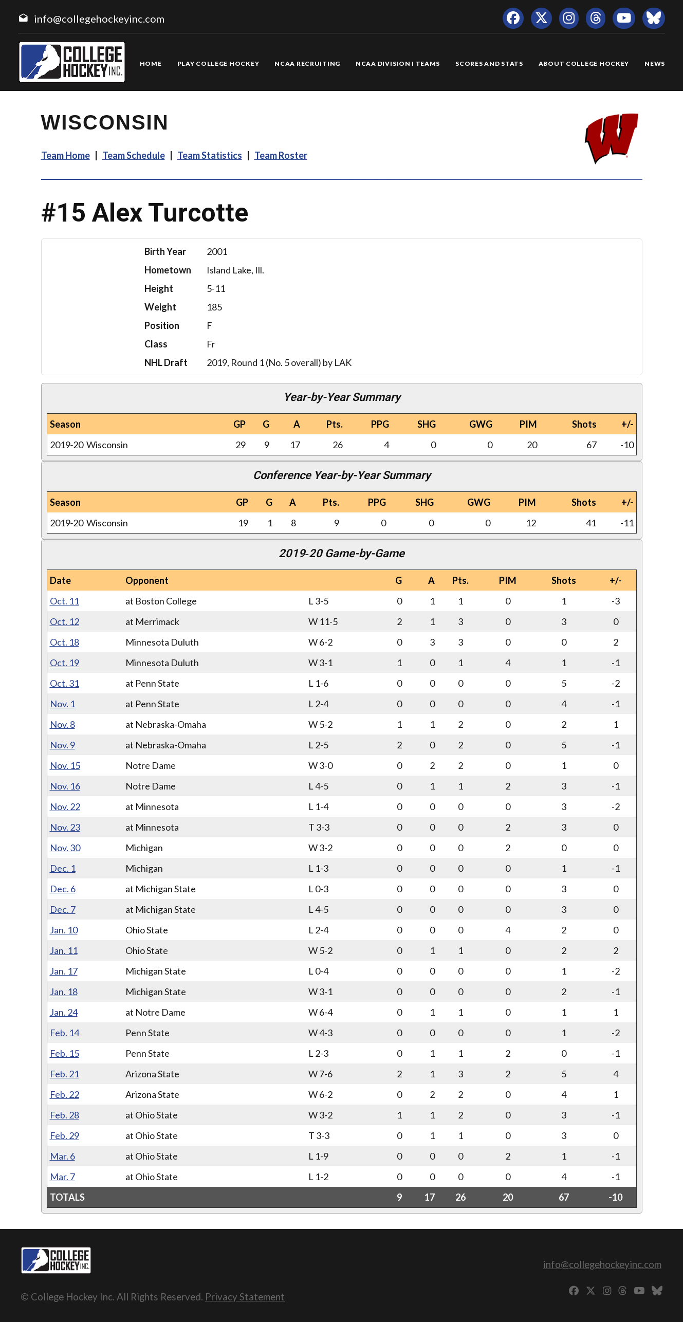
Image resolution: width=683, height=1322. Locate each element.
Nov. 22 (65, 806)
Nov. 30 (65, 847)
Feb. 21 (64, 1073)
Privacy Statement (245, 1296)
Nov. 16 (65, 786)
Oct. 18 (64, 642)
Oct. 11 (64, 601)
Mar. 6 (62, 1156)
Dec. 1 (63, 868)
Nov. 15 (65, 765)
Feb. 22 (64, 1094)
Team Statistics (209, 155)
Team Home (65, 155)
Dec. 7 (63, 909)
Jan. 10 (64, 929)
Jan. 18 (64, 991)
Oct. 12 (64, 621)
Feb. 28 (64, 1115)
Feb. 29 (64, 1135)
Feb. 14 (64, 1032)
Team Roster (280, 155)
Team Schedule (133, 155)
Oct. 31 (64, 683)
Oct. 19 (64, 662)
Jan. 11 (64, 950)
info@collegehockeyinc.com (99, 18)
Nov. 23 (65, 827)
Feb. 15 (64, 1053)
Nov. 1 (62, 703)
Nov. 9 (62, 744)
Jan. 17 (64, 971)
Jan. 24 (64, 1012)
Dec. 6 (63, 888)
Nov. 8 (62, 724)
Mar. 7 (62, 1176)
